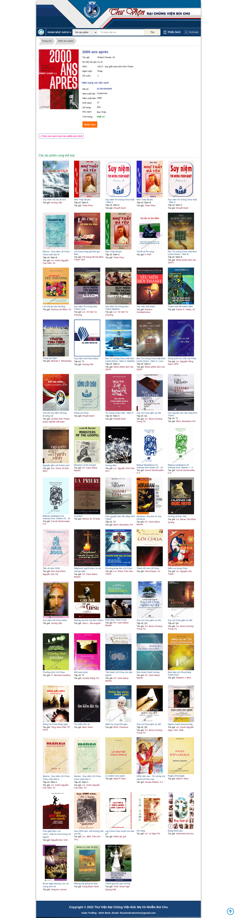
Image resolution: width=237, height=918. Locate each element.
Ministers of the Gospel (85, 465)
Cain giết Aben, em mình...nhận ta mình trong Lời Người (57, 834)
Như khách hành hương (148, 672)
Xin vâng (141, 831)
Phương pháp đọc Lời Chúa (118, 568)
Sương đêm (111, 465)
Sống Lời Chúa (81, 413)
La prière (78, 516)
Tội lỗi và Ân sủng (145, 251)
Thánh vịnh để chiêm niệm (180, 306)
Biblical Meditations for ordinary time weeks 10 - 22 (150, 466)
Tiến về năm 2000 (51, 568)
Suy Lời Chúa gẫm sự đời (149, 413)
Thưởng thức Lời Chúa (54, 672)
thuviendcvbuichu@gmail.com (138, 912)
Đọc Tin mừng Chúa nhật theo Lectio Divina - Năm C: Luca (151, 359)
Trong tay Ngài (50, 358)
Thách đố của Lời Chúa (148, 568)
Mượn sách (90, 124)
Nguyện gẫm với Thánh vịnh (56, 465)
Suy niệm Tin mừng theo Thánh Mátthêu (117, 307)
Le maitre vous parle (115, 776)
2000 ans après (66, 41)
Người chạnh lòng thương (180, 724)
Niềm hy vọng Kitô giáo (116, 724)
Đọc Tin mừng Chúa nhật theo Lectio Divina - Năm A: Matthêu (120, 359)
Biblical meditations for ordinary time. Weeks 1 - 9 (180, 466)
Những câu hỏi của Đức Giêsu (88, 620)
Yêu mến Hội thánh (146, 306)
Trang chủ (47, 41)
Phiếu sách (174, 32)
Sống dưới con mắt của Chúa (182, 358)
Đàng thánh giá (175, 831)
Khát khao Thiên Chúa (116, 620)
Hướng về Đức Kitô (177, 516)
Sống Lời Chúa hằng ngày (55, 724)
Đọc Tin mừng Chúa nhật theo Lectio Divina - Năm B (182, 252)
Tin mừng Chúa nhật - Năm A (119, 413)
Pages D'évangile (176, 776)
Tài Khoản (193, 32)
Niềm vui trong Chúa (177, 568)
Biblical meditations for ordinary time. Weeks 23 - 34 (56, 517)
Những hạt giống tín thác (86, 883)
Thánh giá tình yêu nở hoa (117, 883)
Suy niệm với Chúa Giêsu (86, 358)
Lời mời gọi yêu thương (54, 306)
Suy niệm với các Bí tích (54, 199)
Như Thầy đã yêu (82, 199)
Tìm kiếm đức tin (82, 724)
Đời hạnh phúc (81, 672)
